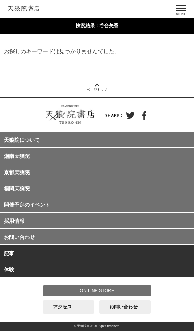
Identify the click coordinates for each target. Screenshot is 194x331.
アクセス (62, 307)
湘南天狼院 (17, 156)
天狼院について (22, 140)
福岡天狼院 (17, 189)
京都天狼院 (17, 172)
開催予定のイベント (27, 205)
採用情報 (14, 221)
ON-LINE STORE (97, 290)
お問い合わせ (19, 237)
